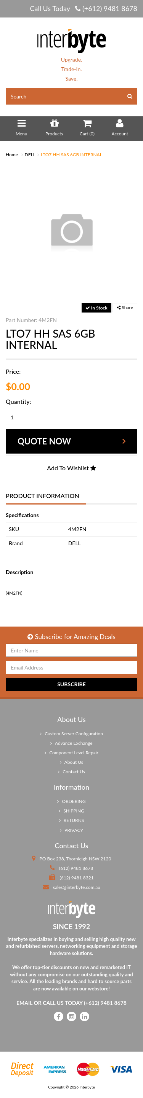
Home (12, 154)
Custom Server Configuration (71, 733)
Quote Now (44, 441)
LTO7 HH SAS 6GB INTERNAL (71, 154)
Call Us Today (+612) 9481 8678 (83, 8)
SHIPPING (71, 811)
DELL (30, 154)
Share (125, 307)
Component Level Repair (71, 752)
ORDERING (71, 801)
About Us (71, 762)
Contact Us (71, 771)
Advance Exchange (71, 743)
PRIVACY (71, 830)
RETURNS (71, 820)
